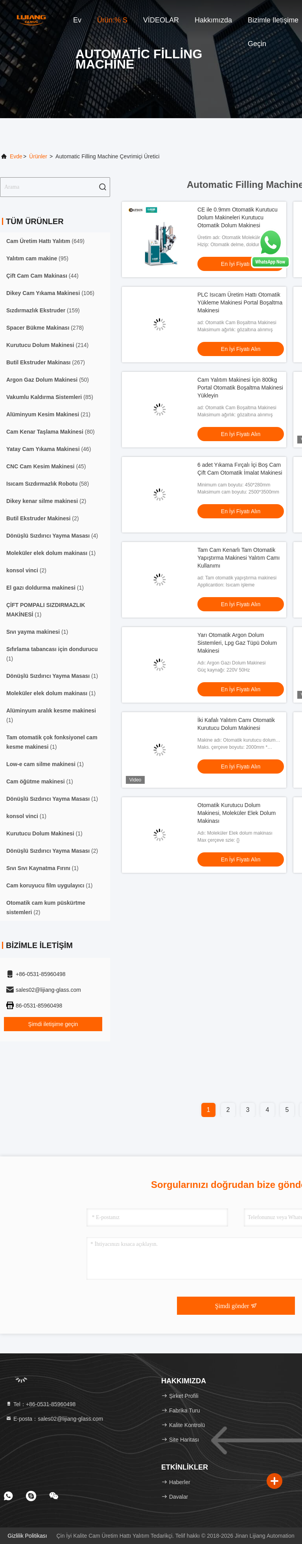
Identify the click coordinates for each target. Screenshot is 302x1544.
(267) (45, 362)
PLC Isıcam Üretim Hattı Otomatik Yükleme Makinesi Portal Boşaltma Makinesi (239, 302)
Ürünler (38, 156)
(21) (48, 414)
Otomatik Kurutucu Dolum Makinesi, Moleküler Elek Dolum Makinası (236, 813)
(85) (49, 397)
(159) (43, 310)
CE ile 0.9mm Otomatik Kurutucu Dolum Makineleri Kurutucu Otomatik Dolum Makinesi (237, 217)
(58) (47, 484)
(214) (47, 345)
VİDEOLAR (161, 20)
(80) (50, 432)
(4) (52, 536)
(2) (46, 501)
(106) (50, 293)
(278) (45, 328)
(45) (46, 466)
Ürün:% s (112, 20)
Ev (77, 20)
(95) (37, 258)
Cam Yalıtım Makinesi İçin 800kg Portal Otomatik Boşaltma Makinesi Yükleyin (240, 388)
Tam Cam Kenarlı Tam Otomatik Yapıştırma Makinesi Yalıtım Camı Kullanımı (238, 558)
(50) (47, 380)
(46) (48, 449)
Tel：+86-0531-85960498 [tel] (41, 1404)
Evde (16, 156)
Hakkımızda (213, 20)
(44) (42, 276)
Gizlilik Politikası (27, 1536)
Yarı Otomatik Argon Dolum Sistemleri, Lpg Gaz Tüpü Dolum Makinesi (237, 643)
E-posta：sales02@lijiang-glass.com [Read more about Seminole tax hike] (54, 1419)
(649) (45, 241)
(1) (51, 553)
